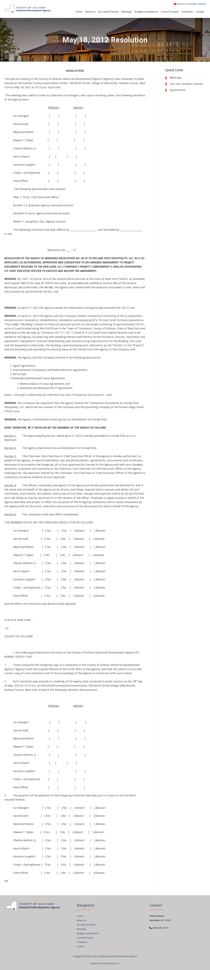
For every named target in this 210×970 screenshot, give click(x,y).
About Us (81, 920)
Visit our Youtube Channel (190, 4)
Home (80, 915)
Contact (81, 946)
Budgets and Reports (88, 933)
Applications (178, 90)
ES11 (117, 963)
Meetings (175, 77)
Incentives (82, 942)
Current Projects (85, 937)
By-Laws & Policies (86, 924)
